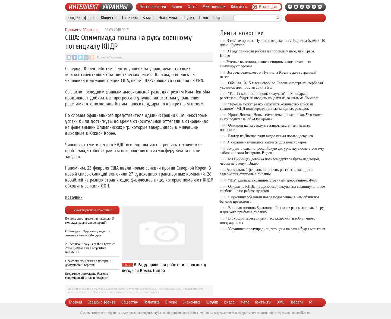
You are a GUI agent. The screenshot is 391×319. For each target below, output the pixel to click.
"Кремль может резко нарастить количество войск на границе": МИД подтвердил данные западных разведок (267, 106)
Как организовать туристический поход (131, 288)
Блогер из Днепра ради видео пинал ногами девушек (270, 136)
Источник (74, 197)
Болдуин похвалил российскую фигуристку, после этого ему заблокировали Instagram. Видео (272, 150)
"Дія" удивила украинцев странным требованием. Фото (272, 180)
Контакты (239, 6)
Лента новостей (153, 6)
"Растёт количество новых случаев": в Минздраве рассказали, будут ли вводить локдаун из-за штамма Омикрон (269, 96)
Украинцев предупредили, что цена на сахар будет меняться (276, 229)
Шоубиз (188, 17)
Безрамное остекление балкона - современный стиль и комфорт (87, 276)
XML (280, 302)
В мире (148, 17)
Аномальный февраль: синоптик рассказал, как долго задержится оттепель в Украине (266, 172)
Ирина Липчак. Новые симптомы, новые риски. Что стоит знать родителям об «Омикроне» (271, 117)
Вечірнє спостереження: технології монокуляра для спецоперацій (89, 220)
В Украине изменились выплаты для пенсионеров (266, 142)
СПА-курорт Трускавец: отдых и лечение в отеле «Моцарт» (87, 233)
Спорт (217, 17)
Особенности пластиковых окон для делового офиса (126, 291)
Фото (192, 6)
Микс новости (213, 6)
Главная (71, 30)
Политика (130, 17)
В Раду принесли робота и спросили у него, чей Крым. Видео (164, 267)
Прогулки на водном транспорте (176, 288)
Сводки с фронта (82, 17)
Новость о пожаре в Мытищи (86, 288)
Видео (177, 6)
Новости (296, 302)
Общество (109, 17)
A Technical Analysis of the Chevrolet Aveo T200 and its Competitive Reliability (90, 248)
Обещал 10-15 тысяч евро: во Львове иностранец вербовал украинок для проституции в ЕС (271, 85)
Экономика (168, 17)
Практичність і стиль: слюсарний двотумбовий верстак (88, 263)
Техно (203, 17)
